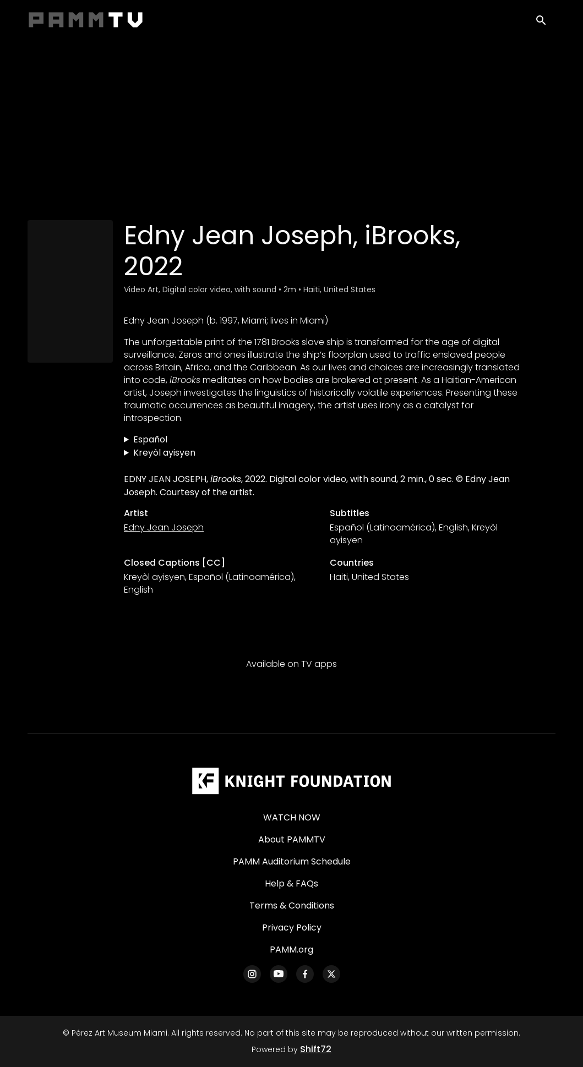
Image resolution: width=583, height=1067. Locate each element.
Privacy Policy (292, 927)
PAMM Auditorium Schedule (292, 861)
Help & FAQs (291, 883)
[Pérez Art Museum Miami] (291, 781)
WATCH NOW (291, 817)
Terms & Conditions (291, 905)
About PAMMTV (291, 839)
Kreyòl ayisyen (164, 452)
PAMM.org (291, 949)
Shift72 (315, 1049)
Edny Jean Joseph (164, 527)
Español (150, 439)
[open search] (545, 23)
